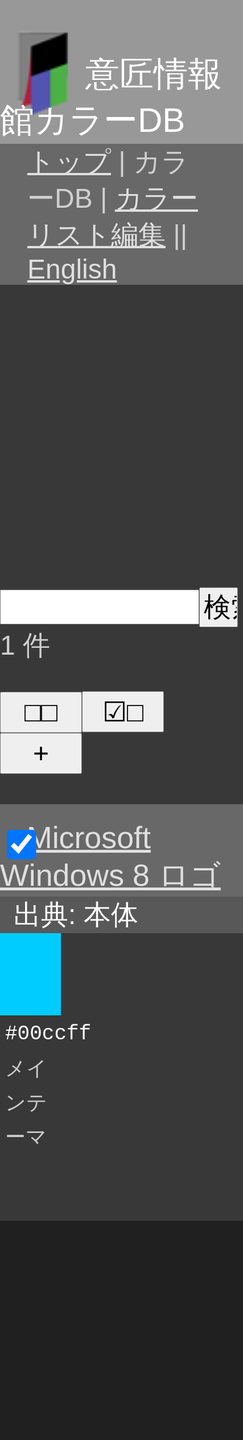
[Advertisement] (121, 434)
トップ (69, 162)
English (72, 269)
